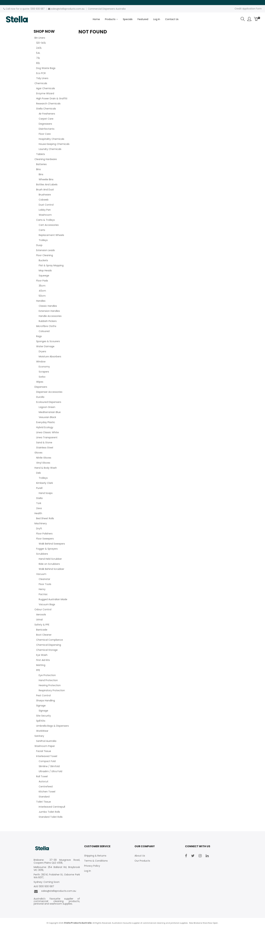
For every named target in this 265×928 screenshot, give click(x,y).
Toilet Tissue (43, 801)
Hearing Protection (50, 685)
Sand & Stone (44, 442)
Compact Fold (47, 761)
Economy (44, 366)
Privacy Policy (92, 865)
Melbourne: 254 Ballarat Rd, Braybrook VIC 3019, (57, 869)
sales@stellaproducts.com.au (55, 891)
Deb (38, 473)
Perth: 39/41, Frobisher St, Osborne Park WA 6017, (57, 876)
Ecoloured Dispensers (48, 402)
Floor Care (45, 134)
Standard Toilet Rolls (51, 817)
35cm (42, 285)
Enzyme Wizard (45, 93)
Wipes (39, 381)
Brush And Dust (45, 189)
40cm (42, 290)
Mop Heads (45, 270)
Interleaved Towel (46, 756)
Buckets (43, 260)
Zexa (39, 508)
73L (38, 58)
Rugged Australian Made (53, 599)
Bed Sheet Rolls (45, 518)
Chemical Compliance (49, 639)
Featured (143, 19)
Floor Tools (45, 584)
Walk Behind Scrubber (51, 569)
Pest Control (43, 695)
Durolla (40, 397)
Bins (38, 169)
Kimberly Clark (44, 483)
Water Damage (45, 346)
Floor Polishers (44, 533)
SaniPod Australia (46, 741)
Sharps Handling (45, 700)
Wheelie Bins (46, 179)
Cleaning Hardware (45, 159)
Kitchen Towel (47, 791)
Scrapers (44, 371)
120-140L (41, 43)
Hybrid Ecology (44, 427)
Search (243, 19)
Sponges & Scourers (48, 341)
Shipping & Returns (95, 855)
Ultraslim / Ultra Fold (50, 771)
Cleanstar (44, 579)
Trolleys (43, 240)
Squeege (44, 275)
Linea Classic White (47, 432)
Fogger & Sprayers (47, 548)
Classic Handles (48, 306)
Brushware (45, 194)
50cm (42, 295)
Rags (39, 336)
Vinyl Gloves (43, 462)
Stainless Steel (44, 447)
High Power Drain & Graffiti (51, 98)
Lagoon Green (47, 407)
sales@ (55, 8)
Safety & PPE (41, 624)
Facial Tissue (43, 751)
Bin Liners (39, 37)
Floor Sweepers (45, 538)
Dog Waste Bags (45, 68)
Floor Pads (42, 280)
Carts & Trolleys (45, 220)
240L (39, 48)
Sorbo (42, 376)
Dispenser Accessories (49, 392)
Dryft (39, 528)
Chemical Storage (47, 650)
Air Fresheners (47, 113)
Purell (39, 488)
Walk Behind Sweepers (52, 543)
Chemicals (40, 83)
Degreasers (45, 123)
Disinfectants (46, 129)
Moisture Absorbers (50, 356)
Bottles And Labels (46, 184)
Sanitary (39, 736)
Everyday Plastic (45, 422)
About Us (140, 855)
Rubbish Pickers (48, 321)
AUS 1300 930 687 (44, 886)
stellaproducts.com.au (72, 8)
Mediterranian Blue (50, 412)
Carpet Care (46, 118)
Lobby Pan (45, 209)
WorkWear (42, 731)
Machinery (40, 523)
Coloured (44, 331)
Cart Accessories (49, 225)
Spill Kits (40, 720)
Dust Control (46, 204)
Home (96, 19)
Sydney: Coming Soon (46, 882)
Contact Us (171, 19)
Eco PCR (41, 73)
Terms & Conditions (96, 860)
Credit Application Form (248, 8)
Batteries (41, 164)
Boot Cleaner (44, 634)
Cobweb (44, 199)
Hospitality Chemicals (51, 139)
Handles (40, 301)
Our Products (142, 860)
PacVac (43, 594)
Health (38, 513)
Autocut (43, 781)
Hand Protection (48, 680)
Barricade (41, 629)
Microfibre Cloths (46, 326)
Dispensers (40, 387)
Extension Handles (49, 311)
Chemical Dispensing (48, 645)
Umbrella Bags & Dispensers (52, 725)
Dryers (42, 351)
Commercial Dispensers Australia (107, 8)
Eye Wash (41, 655)
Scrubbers (42, 553)
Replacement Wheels (51, 235)
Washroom (45, 215)
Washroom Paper (44, 746)
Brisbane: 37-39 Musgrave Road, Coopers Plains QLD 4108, (57, 861)
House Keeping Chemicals (54, 144)
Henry (42, 589)
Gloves (38, 452)
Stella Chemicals (46, 108)
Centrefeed (46, 786)
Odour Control (42, 609)
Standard (44, 796)
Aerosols (41, 614)
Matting (40, 665)
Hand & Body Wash (45, 467)
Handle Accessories (50, 316)
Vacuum (41, 574)
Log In (156, 19)
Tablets (40, 154)
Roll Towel (42, 776)
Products (110, 19)
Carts (42, 230)
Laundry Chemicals (50, 149)
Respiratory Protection (52, 690)
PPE (38, 670)
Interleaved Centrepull (52, 806)
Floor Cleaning (44, 255)
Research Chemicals (48, 103)
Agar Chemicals (45, 88)
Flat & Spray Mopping (51, 265)
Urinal (39, 619)
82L (38, 63)
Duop (39, 245)
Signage (41, 705)
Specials (127, 19)
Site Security (43, 715)
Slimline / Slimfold (49, 766)
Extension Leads (45, 250)
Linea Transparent (46, 437)
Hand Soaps (46, 493)
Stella (39, 498)
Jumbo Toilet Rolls (49, 811)
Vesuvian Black (47, 417)
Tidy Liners (42, 78)
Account (249, 19)
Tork (38, 503)
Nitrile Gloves (43, 457)
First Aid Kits (43, 660)
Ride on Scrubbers (49, 564)
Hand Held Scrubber (50, 559)
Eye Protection (47, 675)
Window (40, 361)
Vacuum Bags (47, 604)
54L (38, 53)
